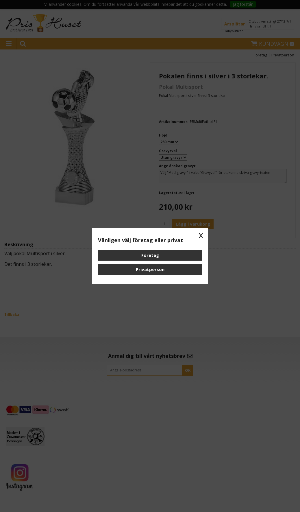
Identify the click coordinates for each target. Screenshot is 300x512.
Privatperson (150, 269)
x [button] (201, 235)
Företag (150, 255)
